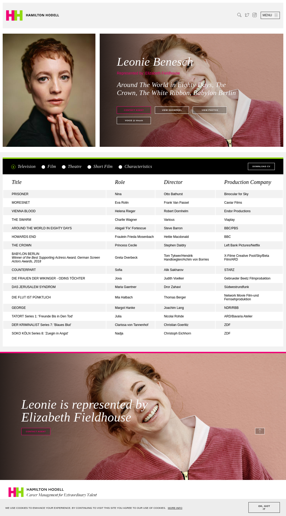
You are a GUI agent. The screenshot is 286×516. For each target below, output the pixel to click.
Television (23, 166)
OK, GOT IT (264, 507)
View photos (210, 110)
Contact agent (134, 110)
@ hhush (134, 120)
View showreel (172, 110)
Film (48, 166)
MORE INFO (175, 507)
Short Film (99, 166)
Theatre (71, 166)
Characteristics (135, 166)
